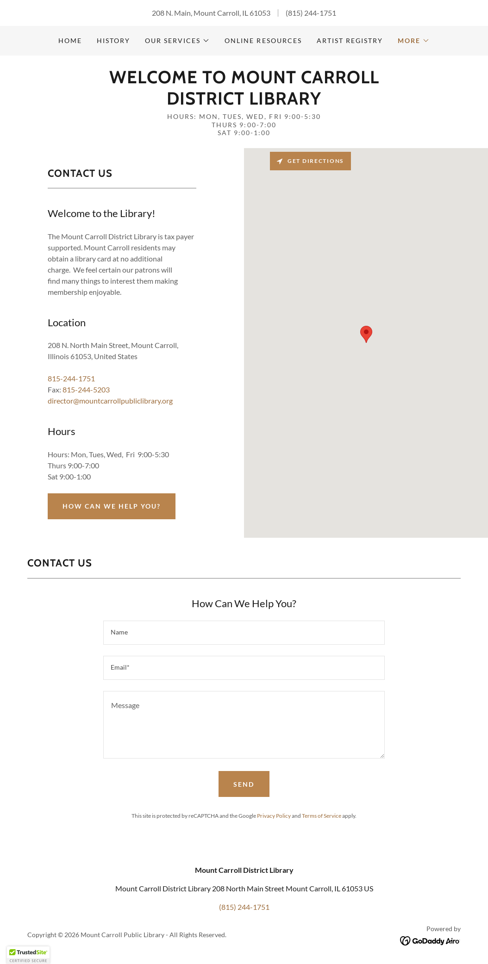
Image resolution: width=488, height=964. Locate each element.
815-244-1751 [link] (71, 378)
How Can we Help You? (112, 506)
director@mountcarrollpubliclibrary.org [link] (110, 400)
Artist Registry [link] (350, 40)
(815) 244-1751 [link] (311, 12)
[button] (177, 40)
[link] (244, 101)
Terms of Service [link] (321, 815)
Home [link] (70, 40)
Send (243, 784)
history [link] (113, 40)
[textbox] (244, 633)
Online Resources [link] (263, 40)
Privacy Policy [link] (274, 815)
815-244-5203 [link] (86, 389)
